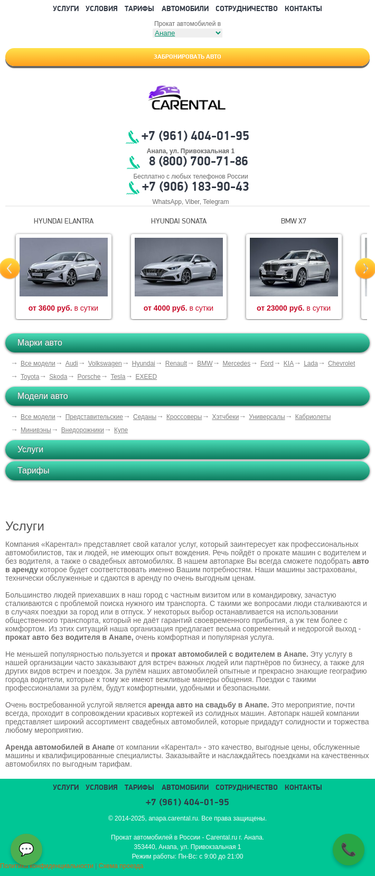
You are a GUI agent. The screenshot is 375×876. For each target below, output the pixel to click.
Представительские (94, 417)
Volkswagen (105, 363)
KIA (289, 363)
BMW (204, 363)
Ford (267, 363)
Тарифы (139, 9)
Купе (121, 430)
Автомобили (185, 9)
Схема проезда (121, 866)
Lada (311, 363)
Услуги (66, 9)
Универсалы (267, 417)
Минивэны (36, 430)
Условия (102, 9)
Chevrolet (341, 363)
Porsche (88, 376)
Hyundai (143, 363)
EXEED (146, 376)
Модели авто (42, 396)
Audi (71, 363)
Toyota (30, 376)
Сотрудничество (246, 9)
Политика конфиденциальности (46, 866)
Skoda (58, 376)
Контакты (303, 9)
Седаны (144, 417)
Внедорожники (82, 430)
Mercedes (236, 363)
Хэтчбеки (225, 417)
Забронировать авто (187, 57)
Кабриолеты (313, 417)
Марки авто (39, 342)
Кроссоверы (184, 417)
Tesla (117, 376)
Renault (176, 363)
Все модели (38, 363)
